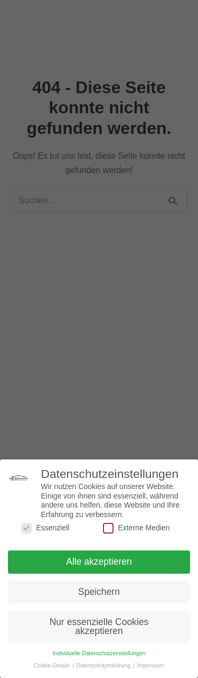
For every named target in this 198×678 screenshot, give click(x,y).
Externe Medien (136, 530)
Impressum (150, 667)
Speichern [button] (99, 593)
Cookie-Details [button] (52, 667)
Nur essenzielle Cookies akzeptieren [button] (99, 628)
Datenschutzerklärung (104, 667)
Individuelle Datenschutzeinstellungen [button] (99, 655)
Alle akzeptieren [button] (99, 563)
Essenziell (45, 530)
